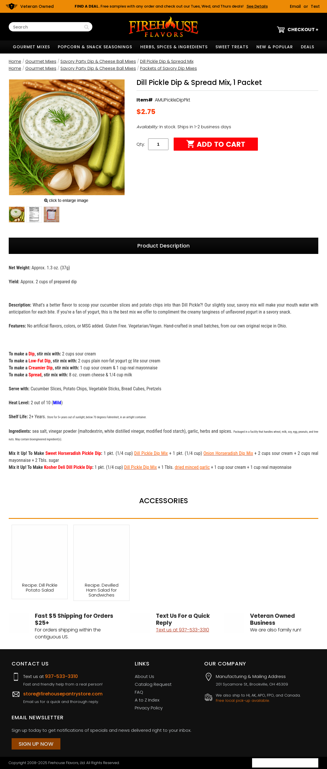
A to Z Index (147, 700)
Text (315, 6)
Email (295, 6)
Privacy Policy (149, 708)
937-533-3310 (61, 676)
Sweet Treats (231, 47)
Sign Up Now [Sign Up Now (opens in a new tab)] (36, 743)
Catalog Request (153, 684)
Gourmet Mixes (31, 47)
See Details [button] (257, 6)
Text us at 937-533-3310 (182, 629)
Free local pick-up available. (243, 700)
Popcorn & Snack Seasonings (95, 47)
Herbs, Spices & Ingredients (174, 47)
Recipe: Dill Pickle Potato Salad (40, 588)
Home (15, 61)
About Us (144, 676)
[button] (17, 216)
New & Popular (274, 47)
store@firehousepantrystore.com (63, 693)
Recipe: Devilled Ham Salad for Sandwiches (101, 590)
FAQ (139, 692)
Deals (307, 47)
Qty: (140, 144)
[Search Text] (48, 27)
